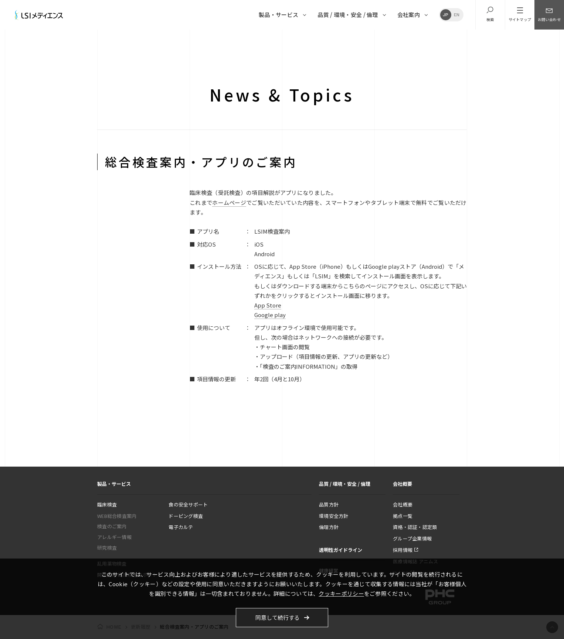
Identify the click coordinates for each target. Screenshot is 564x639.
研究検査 (107, 547)
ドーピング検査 (186, 515)
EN (457, 14)
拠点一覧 (402, 515)
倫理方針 (329, 526)
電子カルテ (181, 526)
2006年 (459, 38)
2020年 (163, 38)
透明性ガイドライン (340, 549)
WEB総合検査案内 (116, 515)
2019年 (184, 38)
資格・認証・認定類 (415, 526)
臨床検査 (107, 504)
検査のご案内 (112, 526)
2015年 (268, 38)
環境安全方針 (334, 515)
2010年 (374, 38)
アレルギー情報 (114, 536)
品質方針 (329, 504)
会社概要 (402, 504)
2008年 (416, 38)
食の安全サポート (188, 504)
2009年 (395, 38)
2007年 (438, 38)
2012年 (332, 38)
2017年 (226, 38)
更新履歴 (107, 38)
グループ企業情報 (412, 538)
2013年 (311, 38)
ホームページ (229, 202)
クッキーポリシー (341, 593)
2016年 (247, 38)
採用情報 (402, 549)
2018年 (205, 38)
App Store (267, 305)
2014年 (290, 38)
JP (446, 14)
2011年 (353, 38)
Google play (270, 315)
